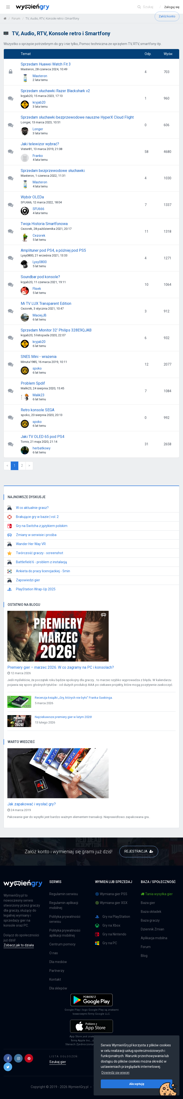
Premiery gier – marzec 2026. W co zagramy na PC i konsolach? (60, 667)
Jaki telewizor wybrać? (40, 144)
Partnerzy (56, 971)
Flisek (37, 289)
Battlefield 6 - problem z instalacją (37, 562)
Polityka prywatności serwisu (64, 919)
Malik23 (38, 395)
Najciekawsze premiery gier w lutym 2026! (63, 717)
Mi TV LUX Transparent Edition (46, 303)
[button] (8, 1058)
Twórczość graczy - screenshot (35, 553)
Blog (144, 956)
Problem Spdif (33, 383)
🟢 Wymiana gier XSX (111, 903)
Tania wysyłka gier (157, 894)
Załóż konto (167, 16)
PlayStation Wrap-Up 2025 (31, 589)
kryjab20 (39, 102)
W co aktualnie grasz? (28, 508)
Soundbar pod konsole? (40, 277)
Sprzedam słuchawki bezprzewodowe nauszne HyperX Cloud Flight (77, 117)
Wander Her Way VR (26, 544)
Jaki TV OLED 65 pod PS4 (42, 436)
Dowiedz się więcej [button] (115, 1072)
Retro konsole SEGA (37, 410)
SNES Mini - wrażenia (38, 356)
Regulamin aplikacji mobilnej (63, 905)
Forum (146, 947)
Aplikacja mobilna (154, 938)
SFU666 (38, 209)
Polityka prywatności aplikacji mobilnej (64, 932)
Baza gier (148, 903)
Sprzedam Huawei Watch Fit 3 (46, 64)
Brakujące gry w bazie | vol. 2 (33, 517)
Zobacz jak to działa (19, 945)
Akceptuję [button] (136, 1084)
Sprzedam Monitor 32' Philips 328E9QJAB (56, 330)
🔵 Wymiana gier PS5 (111, 894)
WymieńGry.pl (78, 1087)
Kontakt (55, 979)
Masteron (40, 76)
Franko (38, 156)
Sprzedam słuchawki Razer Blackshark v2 (55, 91)
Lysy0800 (40, 262)
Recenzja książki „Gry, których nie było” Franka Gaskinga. (74, 697)
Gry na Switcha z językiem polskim (37, 526)
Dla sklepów (58, 988)
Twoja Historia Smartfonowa (44, 223)
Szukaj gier (57, 1062)
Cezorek (39, 235)
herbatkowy (42, 448)
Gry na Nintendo (110, 934)
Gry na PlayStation (112, 917)
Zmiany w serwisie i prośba (31, 535)
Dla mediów (58, 962)
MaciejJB (39, 315)
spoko (37, 368)
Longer (38, 129)
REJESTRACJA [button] (138, 851)
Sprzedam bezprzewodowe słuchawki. (53, 170)
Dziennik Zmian (152, 929)
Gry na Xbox (107, 925)
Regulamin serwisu (63, 894)
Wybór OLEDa (32, 197)
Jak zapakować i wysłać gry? (31, 804)
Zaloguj (171, 7)
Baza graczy (150, 920)
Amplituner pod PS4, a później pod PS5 (53, 250)
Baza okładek (151, 911)
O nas (53, 953)
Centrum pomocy (62, 944)
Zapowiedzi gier (23, 580)
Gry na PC (106, 943)
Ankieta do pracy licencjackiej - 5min (38, 571)
